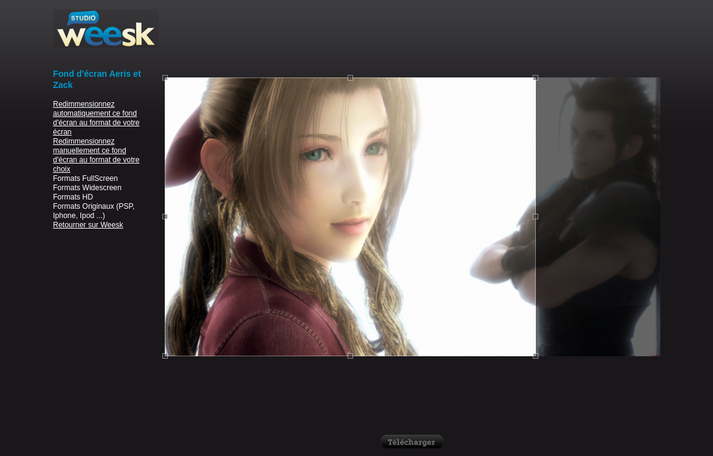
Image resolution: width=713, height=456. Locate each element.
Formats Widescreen (87, 187)
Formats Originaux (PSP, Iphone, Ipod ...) (94, 211)
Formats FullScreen (85, 178)
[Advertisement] (412, 37)
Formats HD (73, 197)
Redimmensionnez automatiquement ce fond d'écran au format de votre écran (96, 118)
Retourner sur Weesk (88, 225)
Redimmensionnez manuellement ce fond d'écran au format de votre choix (96, 155)
